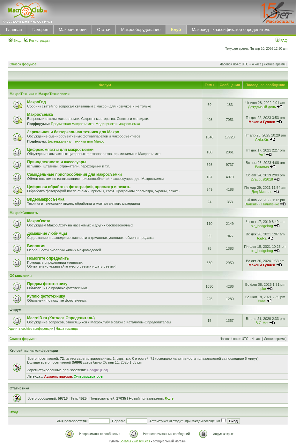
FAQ (281, 40)
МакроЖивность (24, 213)
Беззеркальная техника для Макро (76, 141)
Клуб (176, 29)
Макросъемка (40, 114)
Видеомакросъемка (45, 199)
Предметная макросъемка (72, 124)
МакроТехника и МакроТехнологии (40, 94)
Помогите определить (48, 258)
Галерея (40, 29)
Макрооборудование (140, 29)
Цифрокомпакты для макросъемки (60, 149)
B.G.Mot (261, 323)
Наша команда (67, 328)
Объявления (21, 275)
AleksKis (262, 139)
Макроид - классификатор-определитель (231, 29)
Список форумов (23, 64)
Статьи (103, 29)
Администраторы (58, 376)
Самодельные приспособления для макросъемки (74, 174)
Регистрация (36, 40)
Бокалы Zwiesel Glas (135, 441)
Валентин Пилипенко (262, 204)
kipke (262, 289)
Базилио (262, 167)
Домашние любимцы (47, 233)
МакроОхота (38, 221)
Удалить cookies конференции (30, 328)
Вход (15, 40)
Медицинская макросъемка (117, 124)
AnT (262, 154)
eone (262, 301)
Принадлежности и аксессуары (56, 162)
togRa (261, 238)
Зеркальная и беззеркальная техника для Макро (73, 132)
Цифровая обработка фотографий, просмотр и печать (78, 187)
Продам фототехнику (47, 284)
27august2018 (262, 179)
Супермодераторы (88, 376)
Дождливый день (262, 107)
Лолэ (169, 398)
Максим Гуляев (262, 122)
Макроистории (72, 29)
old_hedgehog (262, 226)
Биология (36, 246)
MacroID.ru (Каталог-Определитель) (61, 318)
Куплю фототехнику (46, 296)
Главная (14, 29)
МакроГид (36, 102)
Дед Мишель (262, 192)
